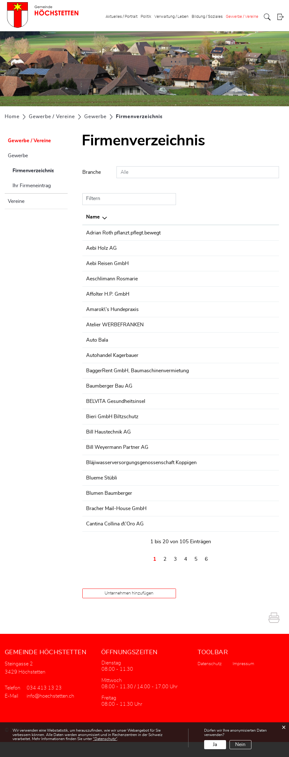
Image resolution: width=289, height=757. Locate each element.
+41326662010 (214, 439)
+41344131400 (214, 424)
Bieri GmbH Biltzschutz (112, 424)
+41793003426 (214, 538)
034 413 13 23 (44, 702)
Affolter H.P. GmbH (107, 294)
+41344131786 (214, 294)
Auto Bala (97, 340)
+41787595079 (214, 408)
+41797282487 (214, 278)
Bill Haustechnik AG (108, 439)
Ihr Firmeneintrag (32, 185)
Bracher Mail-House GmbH (116, 523)
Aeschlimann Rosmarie (112, 278)
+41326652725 (214, 324)
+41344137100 (214, 454)
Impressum (243, 679)
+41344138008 (214, 523)
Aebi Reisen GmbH (107, 263)
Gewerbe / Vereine (242, 17)
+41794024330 (214, 340)
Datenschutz (210, 679)
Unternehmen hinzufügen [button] (129, 608)
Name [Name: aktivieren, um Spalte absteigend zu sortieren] (93, 216)
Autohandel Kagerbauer (112, 355)
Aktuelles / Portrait (121, 17)
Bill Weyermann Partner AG (117, 454)
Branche (91, 172)
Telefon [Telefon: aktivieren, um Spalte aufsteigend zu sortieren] (204, 216)
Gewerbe (18, 155)
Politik (146, 17)
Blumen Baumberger (109, 508)
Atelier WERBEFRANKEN (115, 324)
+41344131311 (214, 248)
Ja (215, 744)
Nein (240, 744)
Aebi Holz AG (101, 248)
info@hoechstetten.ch (50, 711)
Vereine (16, 201)
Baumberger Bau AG (109, 393)
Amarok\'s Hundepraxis (112, 309)
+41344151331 (214, 355)
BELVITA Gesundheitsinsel (115, 408)
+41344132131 (214, 492)
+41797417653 (214, 309)
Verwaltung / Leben (171, 17)
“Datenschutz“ (105, 739)
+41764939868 (214, 232)
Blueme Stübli (101, 492)
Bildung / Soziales (207, 17)
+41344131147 (214, 393)
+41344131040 (214, 508)
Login (280, 17)
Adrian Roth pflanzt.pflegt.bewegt (123, 232)
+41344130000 (214, 370)
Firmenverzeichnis (40, 169)
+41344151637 (214, 263)
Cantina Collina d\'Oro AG (115, 538)
